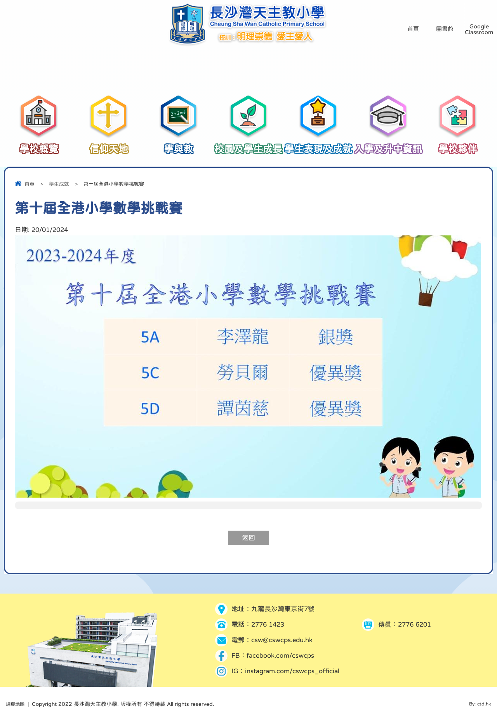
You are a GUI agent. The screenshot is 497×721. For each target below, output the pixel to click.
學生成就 (59, 183)
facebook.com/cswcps (280, 655)
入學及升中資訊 (388, 145)
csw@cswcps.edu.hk (282, 640)
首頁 (29, 183)
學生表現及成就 (318, 145)
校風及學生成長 (248, 145)
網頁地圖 (17, 704)
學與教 (179, 145)
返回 (248, 538)
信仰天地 (109, 145)
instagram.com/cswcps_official (292, 671)
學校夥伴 (458, 145)
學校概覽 (39, 145)
